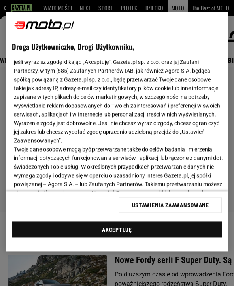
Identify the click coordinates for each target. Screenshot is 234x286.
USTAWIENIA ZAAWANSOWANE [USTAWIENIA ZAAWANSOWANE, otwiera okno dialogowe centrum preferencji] (170, 205)
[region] (117, 132)
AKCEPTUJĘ (117, 229)
